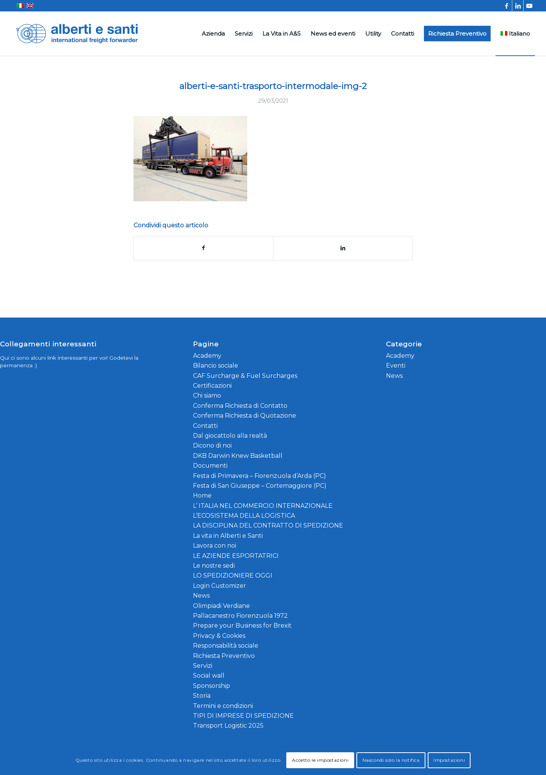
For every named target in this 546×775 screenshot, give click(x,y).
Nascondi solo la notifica (391, 760)
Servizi (202, 665)
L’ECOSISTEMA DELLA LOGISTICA (244, 515)
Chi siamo (207, 395)
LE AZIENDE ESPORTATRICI (236, 555)
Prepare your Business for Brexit (242, 625)
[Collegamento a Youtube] (529, 5)
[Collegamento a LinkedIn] (517, 5)
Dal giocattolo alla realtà (230, 435)
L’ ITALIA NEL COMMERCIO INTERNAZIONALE (263, 505)
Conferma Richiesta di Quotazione (244, 415)
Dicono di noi (212, 445)
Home (202, 495)
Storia (201, 695)
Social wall (208, 675)
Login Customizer (219, 585)
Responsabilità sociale (225, 645)
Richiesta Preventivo (224, 655)
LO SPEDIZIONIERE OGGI (232, 575)
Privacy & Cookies (219, 635)
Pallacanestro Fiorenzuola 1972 (240, 615)
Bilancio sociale (215, 365)
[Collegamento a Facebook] (506, 5)
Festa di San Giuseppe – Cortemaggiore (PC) (259, 485)
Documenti (210, 465)
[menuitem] (213, 34)
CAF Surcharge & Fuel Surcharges (245, 375)
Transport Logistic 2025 (228, 725)
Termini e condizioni (223, 705)
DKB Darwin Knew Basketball (237, 455)
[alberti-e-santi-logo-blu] (77, 34)
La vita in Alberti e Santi (228, 535)
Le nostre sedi (214, 565)
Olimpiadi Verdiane (221, 605)
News (201, 595)
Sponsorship (211, 685)
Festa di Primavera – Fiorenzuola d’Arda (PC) (259, 475)
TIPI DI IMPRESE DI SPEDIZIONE (243, 715)
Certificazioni (212, 385)
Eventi (395, 365)
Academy (207, 355)
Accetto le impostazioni (320, 760)
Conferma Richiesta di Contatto (240, 405)
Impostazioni (449, 760)
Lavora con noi (214, 545)
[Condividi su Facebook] (203, 248)
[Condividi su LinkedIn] (342, 248)
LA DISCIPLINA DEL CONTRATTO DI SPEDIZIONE (268, 525)
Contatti (205, 425)
